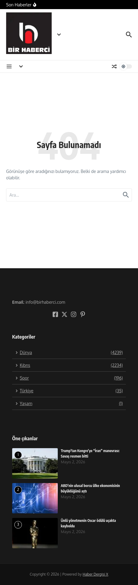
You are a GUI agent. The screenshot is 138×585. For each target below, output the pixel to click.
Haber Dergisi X (95, 574)
